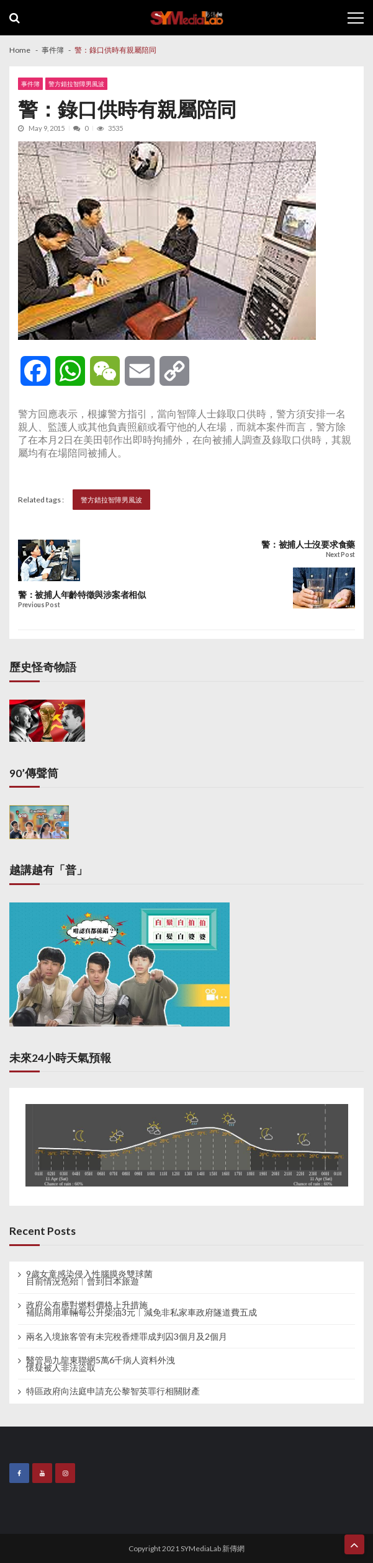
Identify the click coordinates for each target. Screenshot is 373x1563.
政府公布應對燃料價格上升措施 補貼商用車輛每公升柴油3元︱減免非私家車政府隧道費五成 (141, 1308)
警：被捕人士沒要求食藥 (308, 545)
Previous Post (39, 605)
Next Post (340, 554)
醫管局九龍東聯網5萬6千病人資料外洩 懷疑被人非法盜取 (100, 1363)
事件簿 (30, 83)
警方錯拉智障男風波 (76, 83)
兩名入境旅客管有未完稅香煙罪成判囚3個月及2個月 (126, 1336)
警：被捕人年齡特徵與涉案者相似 (82, 595)
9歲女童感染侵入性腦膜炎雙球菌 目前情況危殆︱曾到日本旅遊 (89, 1277)
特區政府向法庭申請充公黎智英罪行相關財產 (113, 1391)
